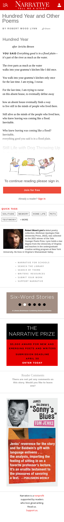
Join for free (32, 190)
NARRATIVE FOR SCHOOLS (34, 263)
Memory (23, 214)
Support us (32, 510)
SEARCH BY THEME (29, 270)
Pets (53, 214)
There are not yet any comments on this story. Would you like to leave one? (33, 382)
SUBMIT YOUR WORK (30, 277)
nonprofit (39, 495)
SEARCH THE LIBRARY (31, 266)
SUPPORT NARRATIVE (30, 281)
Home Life (39, 214)
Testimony (9, 220)
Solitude (8, 214)
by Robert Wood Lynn (20, 28)
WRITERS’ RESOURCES (31, 274)
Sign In (42, 198)
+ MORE (24, 220)
